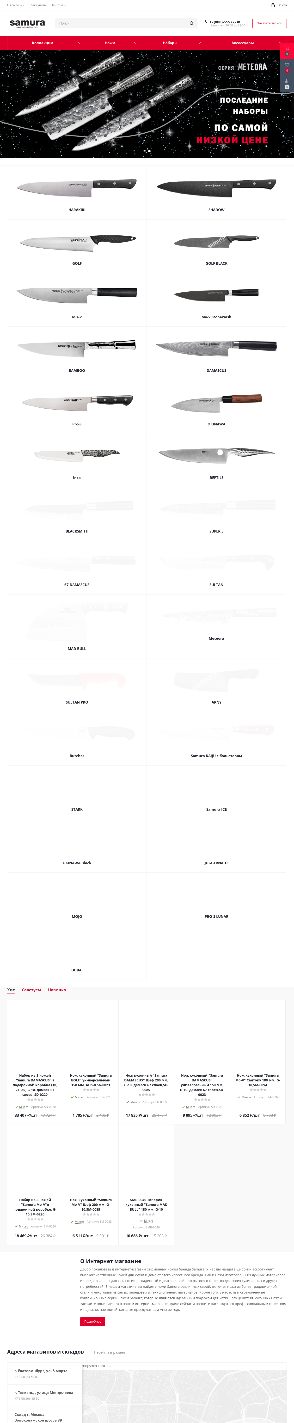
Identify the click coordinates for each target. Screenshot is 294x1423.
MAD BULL (77, 638)
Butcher (77, 745)
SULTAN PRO (77, 691)
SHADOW (216, 209)
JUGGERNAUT (216, 852)
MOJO (77, 906)
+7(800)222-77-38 (224, 22)
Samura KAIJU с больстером (216, 745)
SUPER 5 (216, 531)
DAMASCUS (216, 370)
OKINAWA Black (77, 852)
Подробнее (92, 1311)
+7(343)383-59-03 (26, 1366)
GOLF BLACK (216, 263)
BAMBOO (77, 370)
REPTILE (216, 477)
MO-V (77, 316)
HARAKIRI (77, 209)
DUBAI (77, 959)
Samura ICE (216, 799)
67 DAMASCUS (76, 584)
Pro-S (76, 424)
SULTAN (216, 584)
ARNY (216, 691)
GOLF (77, 263)
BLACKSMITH (77, 531)
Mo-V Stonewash (216, 316)
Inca (77, 477)
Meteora (216, 638)
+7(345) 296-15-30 (26, 1388)
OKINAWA (216, 424)
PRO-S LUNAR (216, 906)
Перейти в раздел (109, 1341)
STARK (77, 799)
